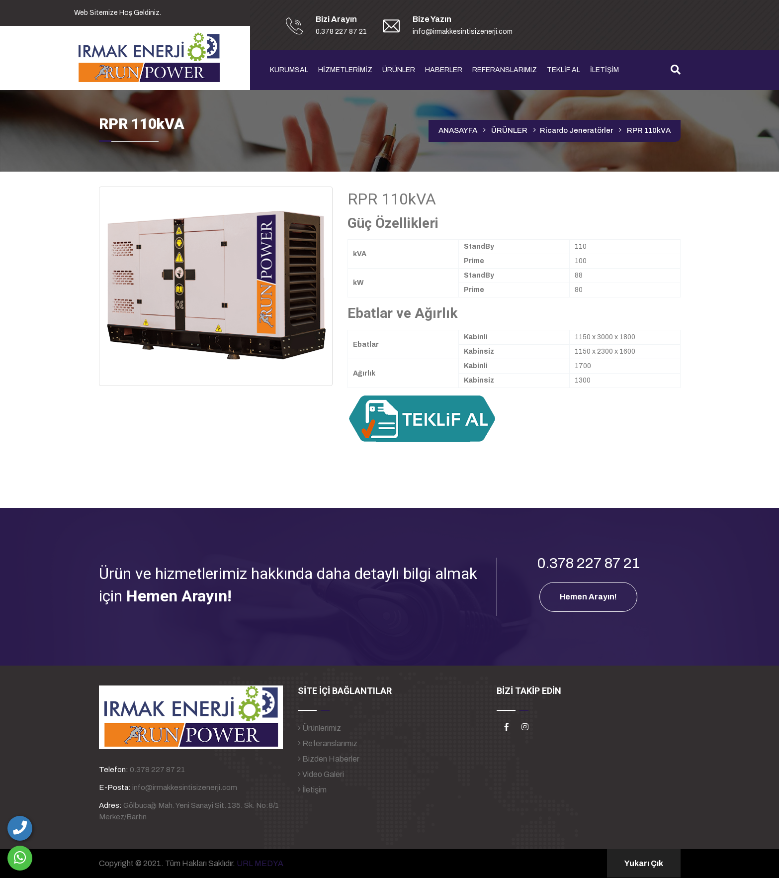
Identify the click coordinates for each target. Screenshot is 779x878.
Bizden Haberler (328, 759)
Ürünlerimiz (319, 728)
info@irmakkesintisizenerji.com (184, 787)
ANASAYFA (457, 130)
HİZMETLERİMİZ (345, 70)
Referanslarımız (327, 743)
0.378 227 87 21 (157, 770)
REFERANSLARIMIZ (504, 70)
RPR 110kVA (649, 130)
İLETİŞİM (604, 70)
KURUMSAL (289, 70)
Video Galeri (321, 774)
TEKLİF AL (563, 70)
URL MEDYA (260, 863)
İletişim (312, 789)
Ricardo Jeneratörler (576, 130)
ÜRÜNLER (398, 70)
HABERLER (443, 70)
